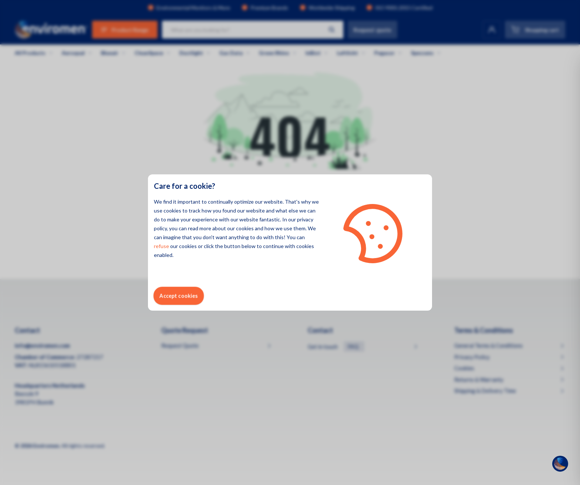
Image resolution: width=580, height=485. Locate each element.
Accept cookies (179, 295)
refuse (161, 246)
